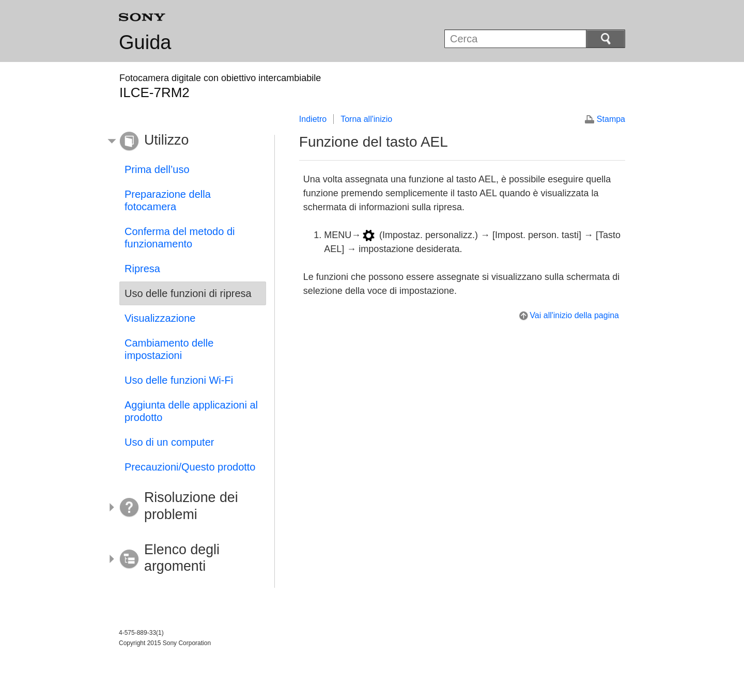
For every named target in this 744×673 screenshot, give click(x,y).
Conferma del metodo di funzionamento (180, 237)
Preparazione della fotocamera (168, 200)
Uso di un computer (169, 442)
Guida (145, 42)
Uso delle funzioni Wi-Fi (179, 380)
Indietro (313, 119)
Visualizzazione (160, 318)
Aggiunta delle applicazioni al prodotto (191, 411)
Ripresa (142, 268)
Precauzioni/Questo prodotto (190, 467)
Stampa (611, 119)
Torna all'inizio (366, 119)
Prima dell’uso (157, 169)
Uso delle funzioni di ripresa (188, 293)
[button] (185, 141)
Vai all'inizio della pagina (574, 315)
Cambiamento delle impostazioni (169, 349)
